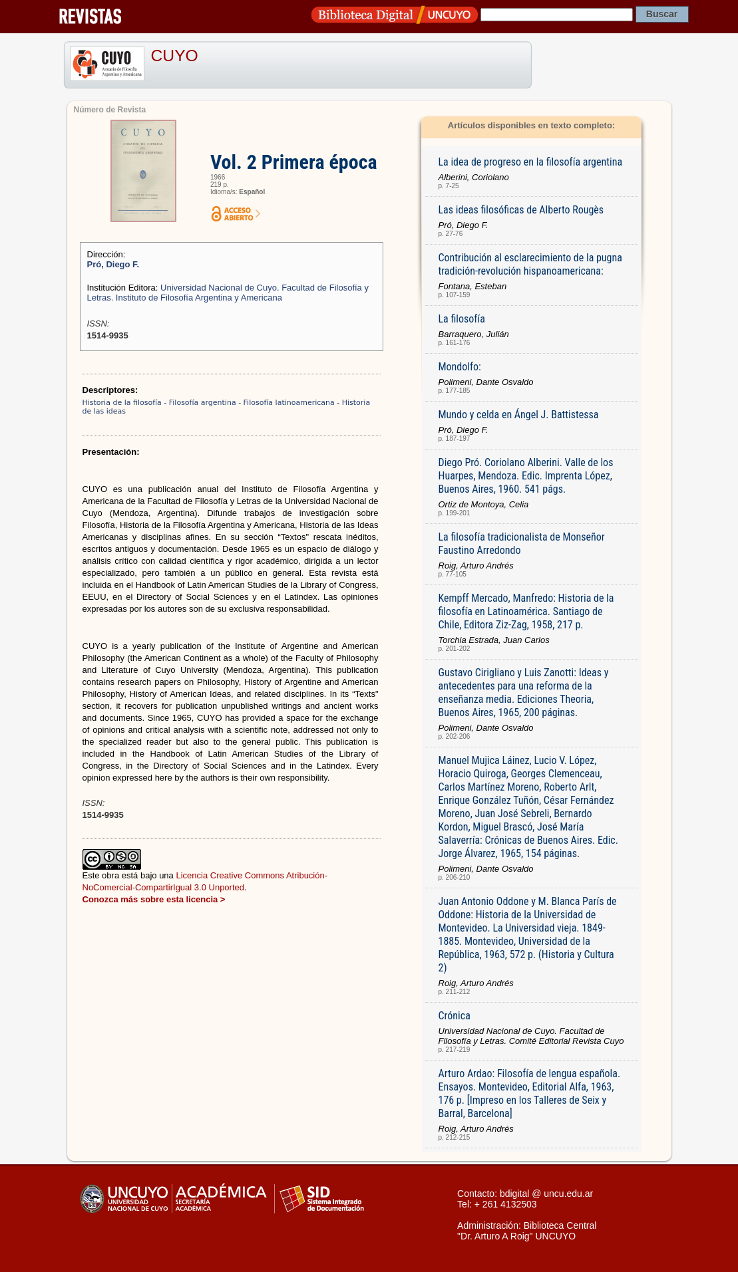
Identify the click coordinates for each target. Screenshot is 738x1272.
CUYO (174, 55)
